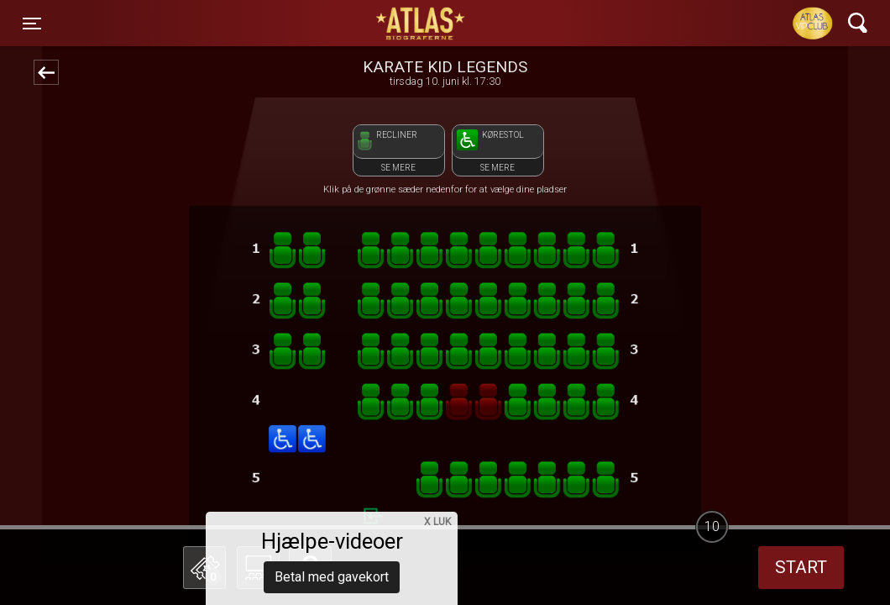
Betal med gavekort (332, 484)
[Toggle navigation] (32, 23)
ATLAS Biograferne (421, 23)
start (801, 567)
